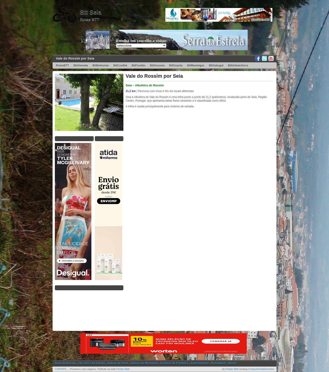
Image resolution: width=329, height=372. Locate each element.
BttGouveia (157, 65)
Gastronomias (199, 363)
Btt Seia (90, 12)
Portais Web (123, 369)
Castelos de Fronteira (174, 363)
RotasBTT (62, 65)
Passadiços (218, 363)
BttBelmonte (101, 65)
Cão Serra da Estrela (91, 363)
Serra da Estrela (65, 363)
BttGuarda (176, 65)
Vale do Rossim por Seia (75, 58)
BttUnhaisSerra (238, 65)
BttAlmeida (81, 65)
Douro (232, 363)
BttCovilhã (120, 65)
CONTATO (60, 369)
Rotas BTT (89, 19)
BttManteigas (195, 65)
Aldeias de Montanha (144, 363)
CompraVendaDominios (261, 369)
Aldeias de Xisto (117, 363)
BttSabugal (216, 65)
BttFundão (138, 65)
